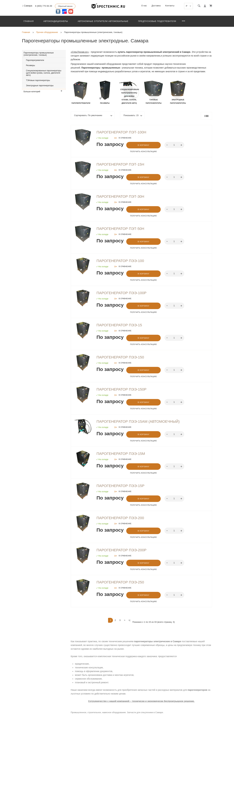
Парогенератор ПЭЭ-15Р (123, 488)
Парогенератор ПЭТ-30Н (123, 197)
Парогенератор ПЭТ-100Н (124, 132)
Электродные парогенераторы (39, 85)
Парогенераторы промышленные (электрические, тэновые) (39, 54)
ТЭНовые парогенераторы (38, 80)
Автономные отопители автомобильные (103, 21)
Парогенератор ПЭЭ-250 (123, 584)
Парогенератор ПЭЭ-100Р (124, 294)
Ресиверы (30, 65)
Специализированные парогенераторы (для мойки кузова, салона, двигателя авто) (43, 72)
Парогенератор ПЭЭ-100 (123, 261)
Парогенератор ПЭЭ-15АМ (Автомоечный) (143, 423)
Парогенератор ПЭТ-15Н (123, 164)
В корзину (144, 145)
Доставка (156, 5)
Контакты (169, 5)
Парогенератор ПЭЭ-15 (122, 326)
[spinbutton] (175, 145)
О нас (144, 5)
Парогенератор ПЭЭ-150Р (124, 391)
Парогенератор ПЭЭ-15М (124, 455)
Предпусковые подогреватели (157, 21)
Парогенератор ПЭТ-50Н (123, 229)
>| (129, 623)
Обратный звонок (65, 6)
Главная (29, 21)
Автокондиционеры (55, 21)
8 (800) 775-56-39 (43, 6)
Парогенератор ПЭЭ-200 (123, 520)
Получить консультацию (143, 152)
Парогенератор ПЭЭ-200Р (124, 552)
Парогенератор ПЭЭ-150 (123, 358)
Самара (27, 5)
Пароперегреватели (35, 60)
